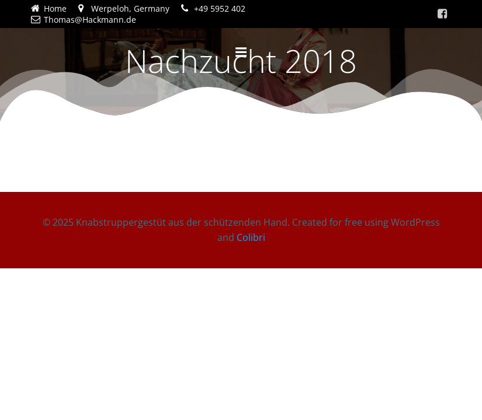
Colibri (251, 237)
